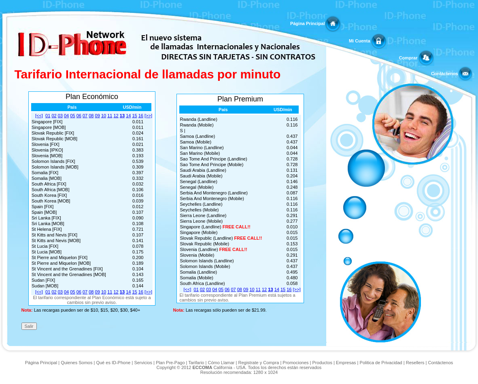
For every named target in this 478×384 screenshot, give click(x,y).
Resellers (415, 362)
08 (91, 115)
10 (103, 115)
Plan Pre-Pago (170, 362)
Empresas (346, 362)
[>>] (148, 115)
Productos (322, 362)
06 (78, 115)
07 (85, 115)
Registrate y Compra (258, 362)
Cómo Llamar (221, 362)
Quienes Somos (76, 362)
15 (134, 115)
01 (47, 115)
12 (116, 115)
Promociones (295, 362)
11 (109, 115)
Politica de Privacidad (381, 362)
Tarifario (196, 362)
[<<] (39, 115)
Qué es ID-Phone (113, 362)
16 (140, 115)
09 (97, 115)
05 (72, 115)
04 (66, 115)
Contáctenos (440, 362)
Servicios (143, 362)
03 (60, 115)
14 (128, 115)
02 (53, 115)
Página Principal (41, 362)
